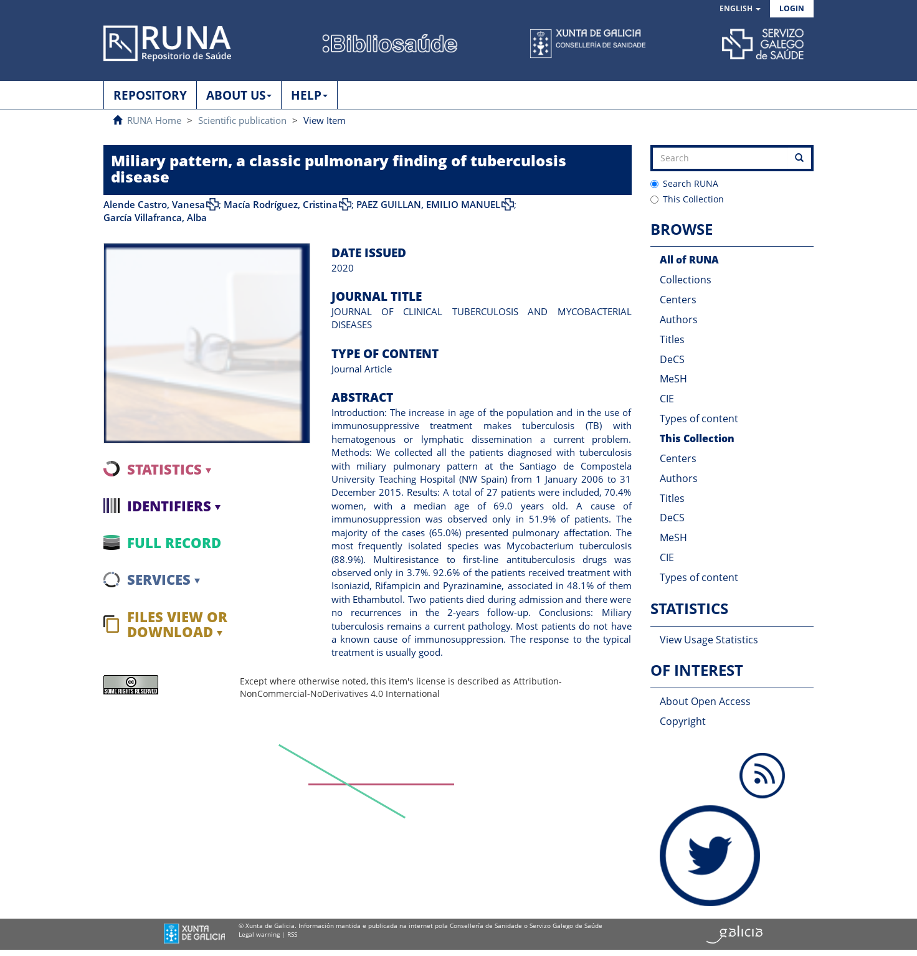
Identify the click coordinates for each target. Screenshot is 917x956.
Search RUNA (684, 183)
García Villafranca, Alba (155, 217)
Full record (174, 542)
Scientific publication (242, 120)
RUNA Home (154, 120)
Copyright (683, 721)
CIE (667, 398)
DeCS (672, 359)
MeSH (673, 379)
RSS (292, 934)
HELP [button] (309, 95)
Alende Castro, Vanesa (154, 204)
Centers (678, 299)
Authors (679, 319)
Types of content (699, 418)
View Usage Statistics (709, 639)
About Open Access (705, 701)
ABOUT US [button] (239, 95)
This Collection (687, 199)
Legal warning (259, 934)
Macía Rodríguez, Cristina (281, 204)
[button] (740, 9)
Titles (672, 339)
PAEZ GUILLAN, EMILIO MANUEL (428, 204)
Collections (685, 279)
